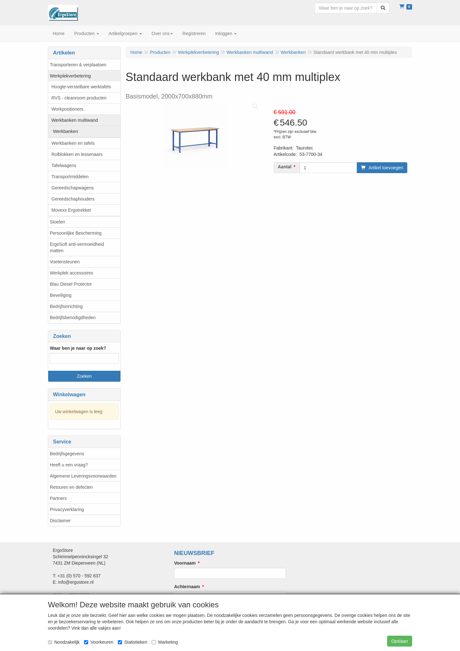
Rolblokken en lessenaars (77, 154)
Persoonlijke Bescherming (76, 233)
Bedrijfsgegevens (67, 453)
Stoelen (57, 221)
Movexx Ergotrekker (71, 210)
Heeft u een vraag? (69, 464)
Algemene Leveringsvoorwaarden (83, 476)
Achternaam (187, 586)
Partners (58, 498)
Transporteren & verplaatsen (78, 64)
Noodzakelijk (64, 642)
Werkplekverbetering (70, 75)
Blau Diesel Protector (71, 284)
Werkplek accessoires (71, 272)
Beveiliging (61, 295)
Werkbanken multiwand (74, 120)
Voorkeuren (98, 642)
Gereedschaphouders (73, 198)
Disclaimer (60, 520)
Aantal (285, 167)
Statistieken (132, 642)
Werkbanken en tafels (73, 143)
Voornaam (184, 563)
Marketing (165, 642)
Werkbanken (65, 131)
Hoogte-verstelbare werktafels (81, 86)
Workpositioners (67, 109)
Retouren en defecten (71, 487)
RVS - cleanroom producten (79, 97)
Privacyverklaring (67, 509)
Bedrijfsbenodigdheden (73, 317)
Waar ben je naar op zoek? (78, 348)
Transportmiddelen (69, 176)
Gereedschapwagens (72, 187)
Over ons (162, 33)
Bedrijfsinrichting (66, 306)
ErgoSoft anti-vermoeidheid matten (77, 247)
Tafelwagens (63, 165)
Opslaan (399, 641)
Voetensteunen (65, 261)
